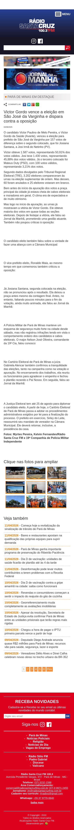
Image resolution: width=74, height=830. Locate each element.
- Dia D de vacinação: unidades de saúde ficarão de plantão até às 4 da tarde (33, 561)
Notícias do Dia (37, 744)
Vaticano (37, 765)
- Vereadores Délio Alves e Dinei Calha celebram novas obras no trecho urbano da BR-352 (36, 655)
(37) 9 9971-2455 (58, 788)
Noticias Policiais (37, 738)
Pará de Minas (37, 735)
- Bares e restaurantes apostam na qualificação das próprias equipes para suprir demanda (33, 539)
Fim (49, 669)
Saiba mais (36, 802)
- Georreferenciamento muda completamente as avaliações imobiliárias (30, 604)
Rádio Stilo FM (37, 756)
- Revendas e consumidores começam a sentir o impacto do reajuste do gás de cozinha (37, 594)
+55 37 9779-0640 (44, 798)
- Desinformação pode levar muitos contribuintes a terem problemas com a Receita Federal (34, 573)
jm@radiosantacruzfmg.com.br (44, 790)
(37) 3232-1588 (42, 782)
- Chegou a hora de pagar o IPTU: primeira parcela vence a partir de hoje (33, 631)
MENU (62, 14)
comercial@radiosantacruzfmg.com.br (27, 788)
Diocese (36, 762)
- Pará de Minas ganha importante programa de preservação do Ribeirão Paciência (34, 551)
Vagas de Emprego (37, 747)
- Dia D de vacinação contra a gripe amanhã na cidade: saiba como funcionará (34, 584)
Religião (37, 741)
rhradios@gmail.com (51, 793)
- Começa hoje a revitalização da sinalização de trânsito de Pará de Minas (32, 527)
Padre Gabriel (37, 759)
